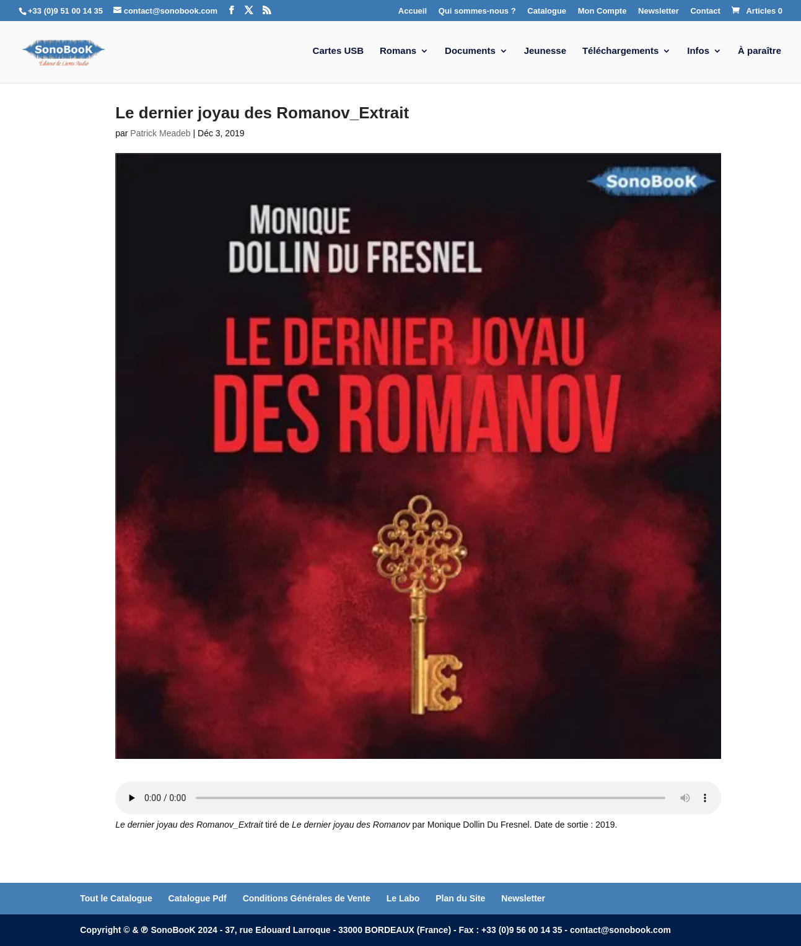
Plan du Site (460, 898)
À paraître (759, 51)
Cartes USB (338, 51)
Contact (705, 11)
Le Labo (403, 898)
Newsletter (658, 11)
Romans (398, 51)
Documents (470, 51)
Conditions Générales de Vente (306, 898)
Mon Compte (602, 11)
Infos (698, 51)
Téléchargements (620, 51)
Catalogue (546, 11)
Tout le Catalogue (116, 898)
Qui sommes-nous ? (477, 11)
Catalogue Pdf (198, 898)
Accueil (412, 11)
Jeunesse (545, 51)
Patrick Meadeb (160, 133)
